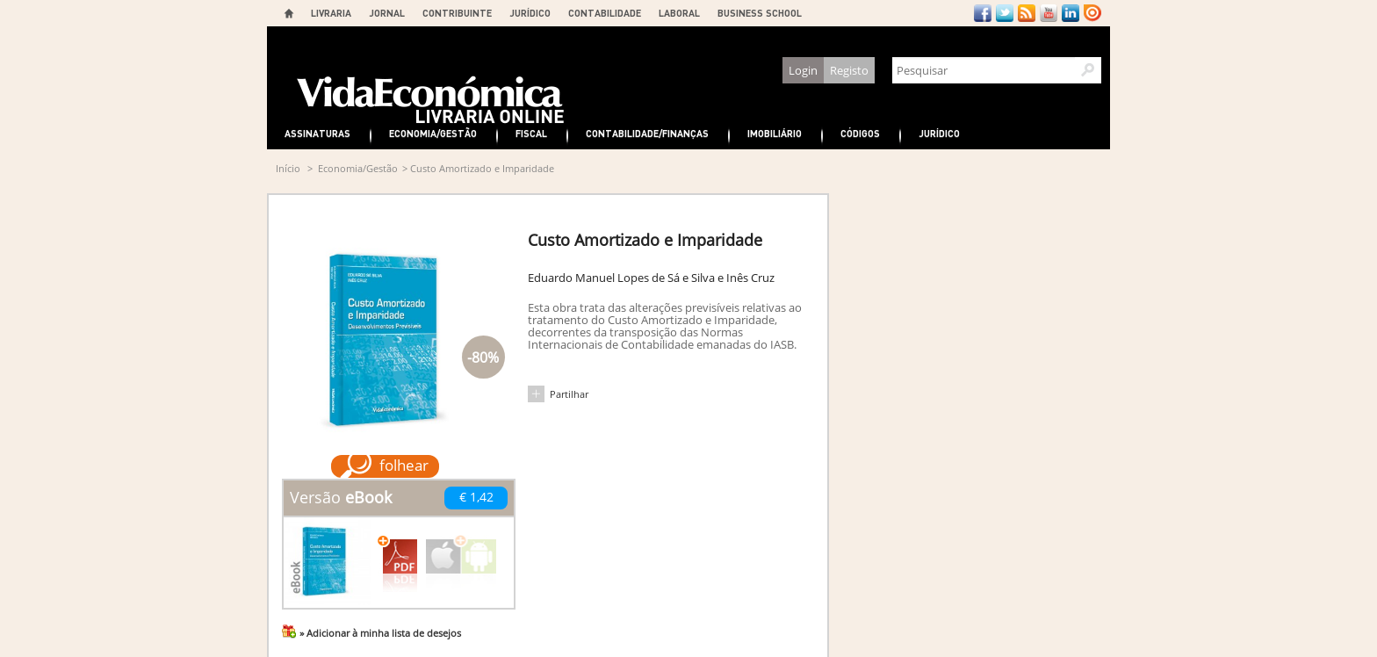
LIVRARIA (331, 12)
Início (288, 168)
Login (803, 70)
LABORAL (679, 12)
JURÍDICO (530, 12)
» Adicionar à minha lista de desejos (380, 632)
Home (289, 13)
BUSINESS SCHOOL (759, 12)
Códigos (860, 133)
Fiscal (531, 133)
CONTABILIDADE (604, 12)
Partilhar (569, 394)
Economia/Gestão (433, 133)
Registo (849, 70)
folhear (404, 465)
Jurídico (939, 133)
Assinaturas (317, 133)
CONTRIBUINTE (457, 12)
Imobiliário (774, 133)
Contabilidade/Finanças (647, 133)
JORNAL (387, 12)
